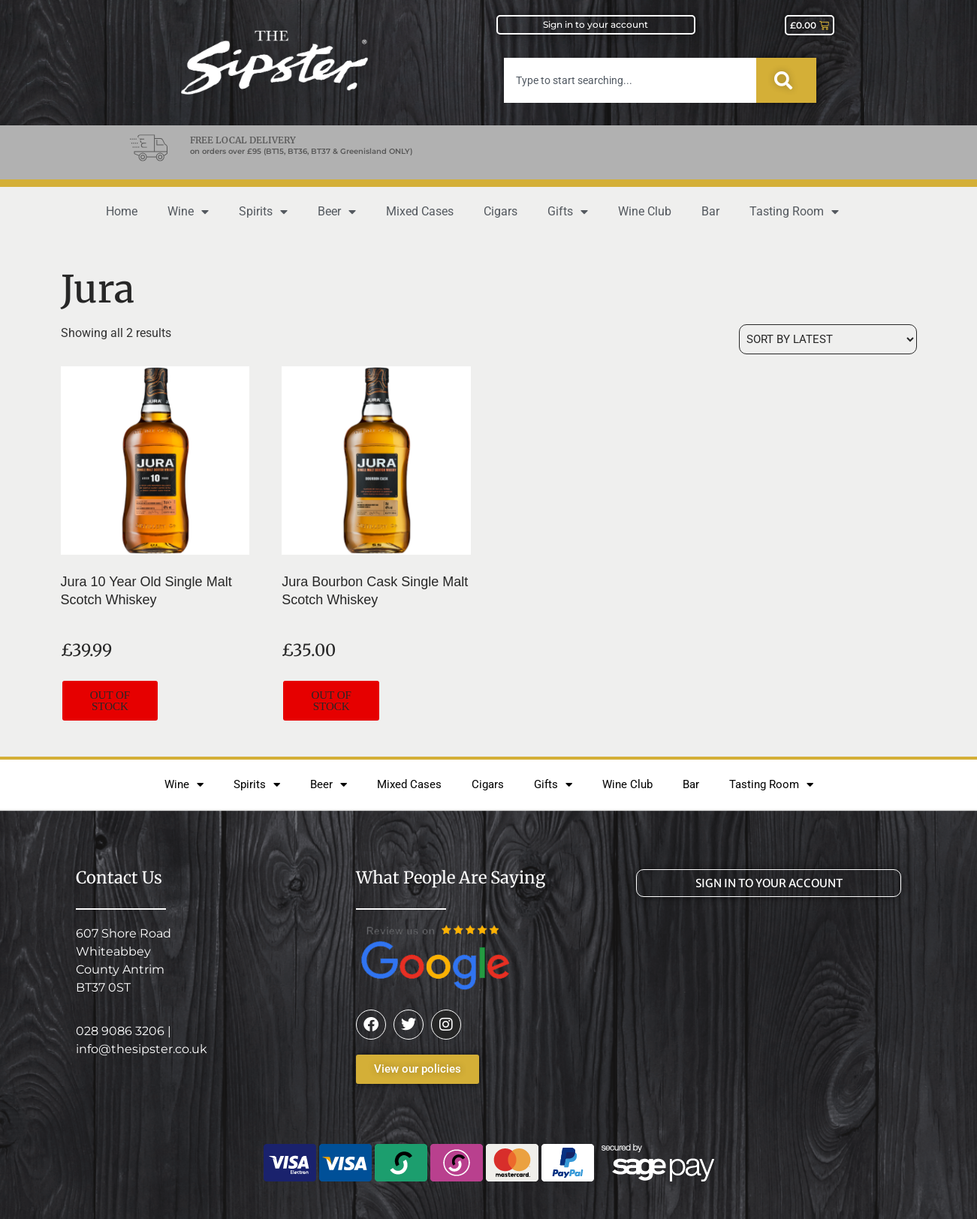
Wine (188, 211)
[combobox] (630, 80)
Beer (337, 211)
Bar (710, 211)
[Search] (786, 80)
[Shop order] (828, 339)
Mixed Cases (420, 211)
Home (121, 211)
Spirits (263, 211)
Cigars (500, 211)
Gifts (567, 211)
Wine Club (644, 211)
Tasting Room (794, 211)
